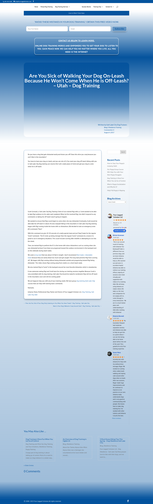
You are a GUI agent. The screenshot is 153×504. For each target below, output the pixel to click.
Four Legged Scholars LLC (118, 216)
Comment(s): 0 (109, 130)
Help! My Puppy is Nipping (116, 190)
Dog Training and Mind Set (35, 444)
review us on (119, 231)
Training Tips (97, 7)
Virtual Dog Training (47, 7)
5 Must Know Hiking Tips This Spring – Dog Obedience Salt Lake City (112, 441)
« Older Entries (29, 465)
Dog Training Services (62, 7)
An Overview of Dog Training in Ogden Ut (74, 440)
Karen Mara (117, 352)
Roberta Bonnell (118, 316)
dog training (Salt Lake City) (85, 281)
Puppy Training (31, 449)
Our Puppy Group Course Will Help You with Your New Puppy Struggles (115, 172)
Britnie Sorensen (118, 235)
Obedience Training (114, 127)
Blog (105, 127)
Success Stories (85, 7)
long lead (38, 255)
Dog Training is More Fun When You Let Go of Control (39, 440)
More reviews (116, 418)
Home (37, 7)
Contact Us (108, 7)
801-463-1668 (8, 1)
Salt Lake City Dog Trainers (117, 125)
